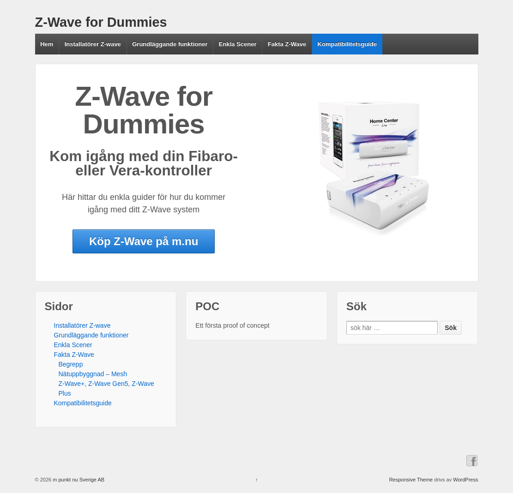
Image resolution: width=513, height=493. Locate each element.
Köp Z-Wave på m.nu (143, 241)
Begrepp (71, 364)
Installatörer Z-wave (93, 44)
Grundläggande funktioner (169, 44)
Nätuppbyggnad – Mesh (93, 374)
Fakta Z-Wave (287, 44)
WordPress (465, 479)
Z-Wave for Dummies (101, 22)
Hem (46, 44)
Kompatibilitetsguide (347, 44)
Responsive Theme (411, 479)
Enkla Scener (238, 44)
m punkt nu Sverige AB (77, 479)
